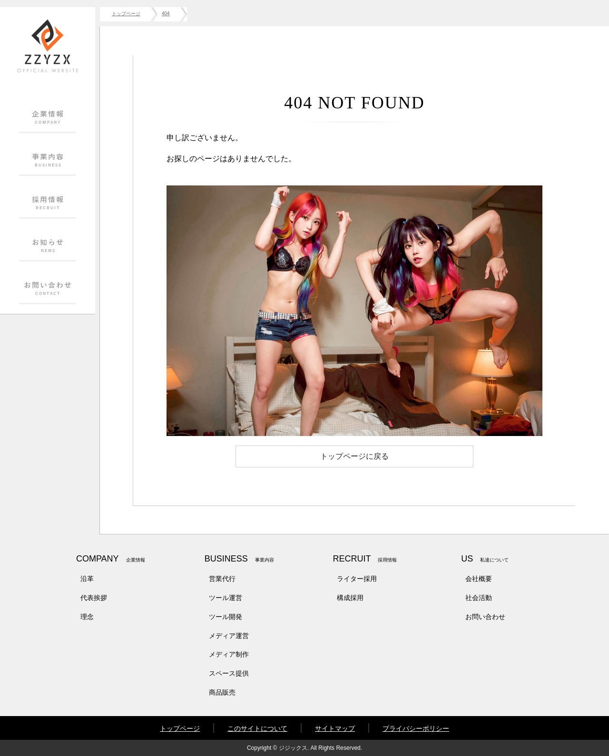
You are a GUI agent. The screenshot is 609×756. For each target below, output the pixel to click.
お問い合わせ (485, 616)
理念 (87, 616)
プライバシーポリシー (416, 728)
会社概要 (478, 578)
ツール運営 (225, 597)
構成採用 (350, 597)
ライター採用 (357, 578)
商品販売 (222, 692)
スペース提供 (229, 673)
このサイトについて (257, 728)
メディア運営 (229, 636)
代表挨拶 (93, 597)
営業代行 (222, 578)
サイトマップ (335, 728)
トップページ (180, 728)
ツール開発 (225, 616)
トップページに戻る (354, 456)
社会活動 (478, 597)
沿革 (87, 578)
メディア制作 (229, 654)
